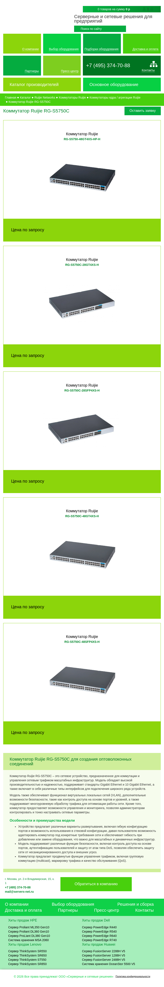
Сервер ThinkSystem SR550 (27, 951)
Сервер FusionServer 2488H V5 (103, 960)
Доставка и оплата (145, 49)
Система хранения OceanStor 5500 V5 (108, 964)
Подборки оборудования (102, 49)
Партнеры (32, 71)
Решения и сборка (135, 904)
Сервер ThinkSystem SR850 (27, 964)
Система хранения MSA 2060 (28, 940)
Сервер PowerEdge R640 (99, 936)
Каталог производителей (34, 84)
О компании (30, 49)
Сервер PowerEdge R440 (99, 927)
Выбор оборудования (64, 49)
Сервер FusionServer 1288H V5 (103, 955)
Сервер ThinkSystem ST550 (27, 960)
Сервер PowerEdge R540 (99, 931)
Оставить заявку (143, 111)
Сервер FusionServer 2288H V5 (103, 951)
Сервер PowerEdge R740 (99, 940)
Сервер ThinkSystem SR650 (27, 955)
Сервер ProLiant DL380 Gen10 (29, 936)
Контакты (148, 70)
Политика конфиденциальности (133, 976)
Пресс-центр (70, 71)
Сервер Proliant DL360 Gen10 (28, 931)
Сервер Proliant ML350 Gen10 (28, 927)
